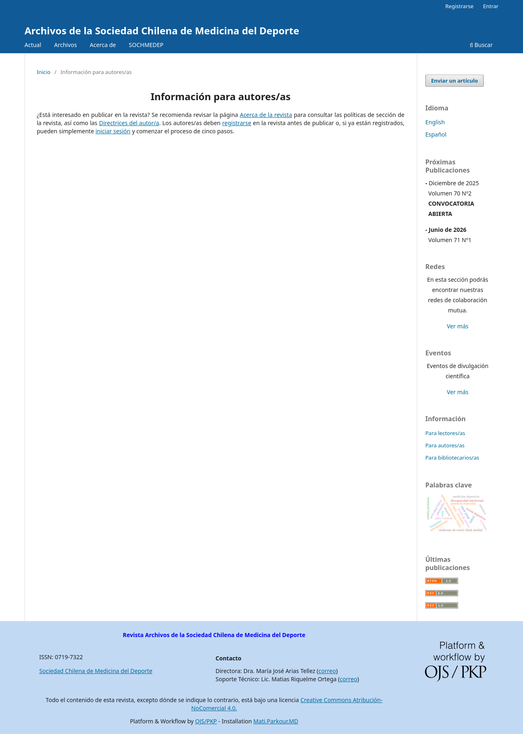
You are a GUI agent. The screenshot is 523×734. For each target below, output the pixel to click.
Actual (33, 45)
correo (327, 671)
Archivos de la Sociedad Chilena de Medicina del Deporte (162, 30)
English (435, 122)
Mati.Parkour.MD (275, 721)
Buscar (481, 45)
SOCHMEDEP (146, 45)
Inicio (43, 72)
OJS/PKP (206, 721)
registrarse (236, 123)
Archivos (65, 45)
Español (436, 134)
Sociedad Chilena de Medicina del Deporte (95, 671)
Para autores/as (445, 445)
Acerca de (103, 45)
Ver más (457, 326)
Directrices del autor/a (129, 123)
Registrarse (459, 6)
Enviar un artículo (454, 80)
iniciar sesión (113, 131)
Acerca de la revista (266, 115)
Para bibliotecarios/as (452, 457)
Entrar (490, 6)
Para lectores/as (445, 433)
